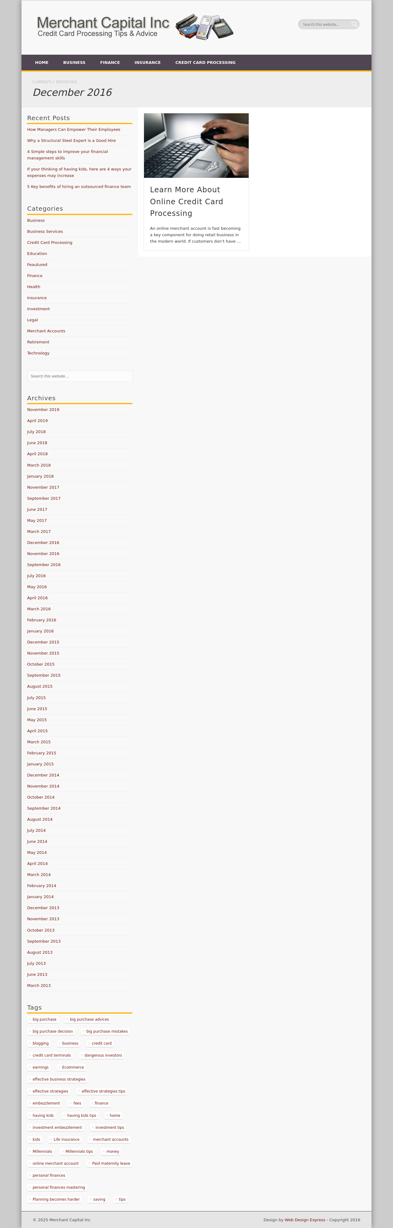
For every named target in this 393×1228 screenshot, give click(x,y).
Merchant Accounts (46, 331)
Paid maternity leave (111, 1163)
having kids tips (81, 1115)
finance (101, 1103)
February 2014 (41, 885)
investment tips (109, 1127)
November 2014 (43, 786)
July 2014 (36, 830)
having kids (43, 1115)
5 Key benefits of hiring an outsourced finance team (79, 186)
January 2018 (40, 476)
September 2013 (43, 941)
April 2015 (37, 731)
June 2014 (37, 841)
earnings (41, 1067)
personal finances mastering (59, 1187)
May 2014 (37, 852)
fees (77, 1103)
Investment (38, 309)
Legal (32, 320)
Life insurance (67, 1139)
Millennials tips (79, 1151)
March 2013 (39, 985)
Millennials (42, 1151)
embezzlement (46, 1103)
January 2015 (40, 764)
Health (33, 286)
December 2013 (43, 907)
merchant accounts (110, 1139)
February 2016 (41, 620)
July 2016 (36, 575)
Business (74, 62)
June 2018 (37, 442)
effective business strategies (59, 1079)
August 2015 (40, 686)
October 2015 (40, 664)
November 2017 (43, 487)
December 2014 (43, 775)
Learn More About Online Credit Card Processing (187, 202)
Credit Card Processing (205, 62)
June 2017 (37, 509)
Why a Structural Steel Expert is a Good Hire (71, 140)
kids (36, 1139)
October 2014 (40, 797)
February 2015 (41, 753)
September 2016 (43, 564)
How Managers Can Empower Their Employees (73, 129)
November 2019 (43, 409)
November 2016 (43, 553)
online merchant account (56, 1163)
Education (37, 253)
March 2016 (39, 609)
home (115, 1115)
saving (99, 1199)
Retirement (38, 342)
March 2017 (39, 531)
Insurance (147, 62)
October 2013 (40, 930)
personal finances (49, 1175)
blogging (41, 1043)
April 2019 (37, 420)
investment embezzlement (57, 1127)
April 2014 (37, 863)
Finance (110, 62)
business (70, 1043)
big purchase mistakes (107, 1031)
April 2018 (37, 454)
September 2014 (43, 808)
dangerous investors (103, 1055)
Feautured (37, 264)
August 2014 (40, 819)
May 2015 (37, 720)
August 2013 (40, 952)
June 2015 (37, 708)
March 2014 (39, 874)
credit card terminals (52, 1055)
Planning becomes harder (56, 1199)
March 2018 (39, 465)
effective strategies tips (104, 1091)
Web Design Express (305, 1220)
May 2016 (37, 587)
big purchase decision (53, 1031)
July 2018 (36, 431)
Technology (38, 353)
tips (122, 1199)
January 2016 (40, 631)
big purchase (44, 1019)
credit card (101, 1043)
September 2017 (43, 498)
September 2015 (43, 675)
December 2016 (43, 542)
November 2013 (43, 919)
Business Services (45, 231)
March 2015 (39, 742)
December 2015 (43, 642)
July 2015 (36, 697)
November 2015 (43, 653)
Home (42, 62)
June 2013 (37, 974)
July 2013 (36, 963)
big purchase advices (89, 1019)
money (113, 1151)
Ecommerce (73, 1067)
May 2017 (37, 520)
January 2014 (40, 896)
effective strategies (50, 1091)
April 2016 (37, 598)
